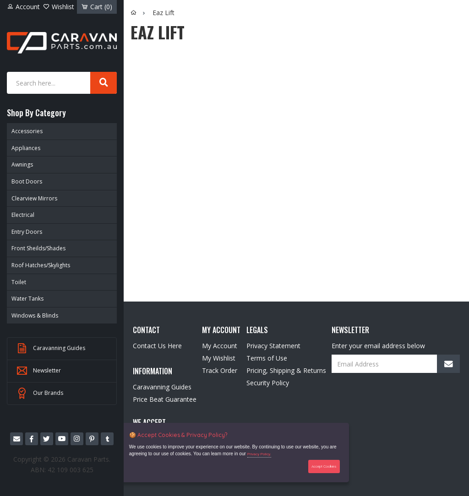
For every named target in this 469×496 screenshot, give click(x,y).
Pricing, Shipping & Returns (286, 370)
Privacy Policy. (259, 454)
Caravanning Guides (50, 348)
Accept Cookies (324, 466)
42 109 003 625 (70, 469)
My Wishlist (218, 358)
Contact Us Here (157, 345)
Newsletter (38, 371)
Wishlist (58, 6)
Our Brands (39, 393)
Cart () (97, 6)
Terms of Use (266, 358)
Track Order (219, 370)
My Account (219, 345)
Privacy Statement (273, 345)
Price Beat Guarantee (164, 399)
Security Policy (267, 382)
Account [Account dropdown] (23, 6)
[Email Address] (396, 364)
